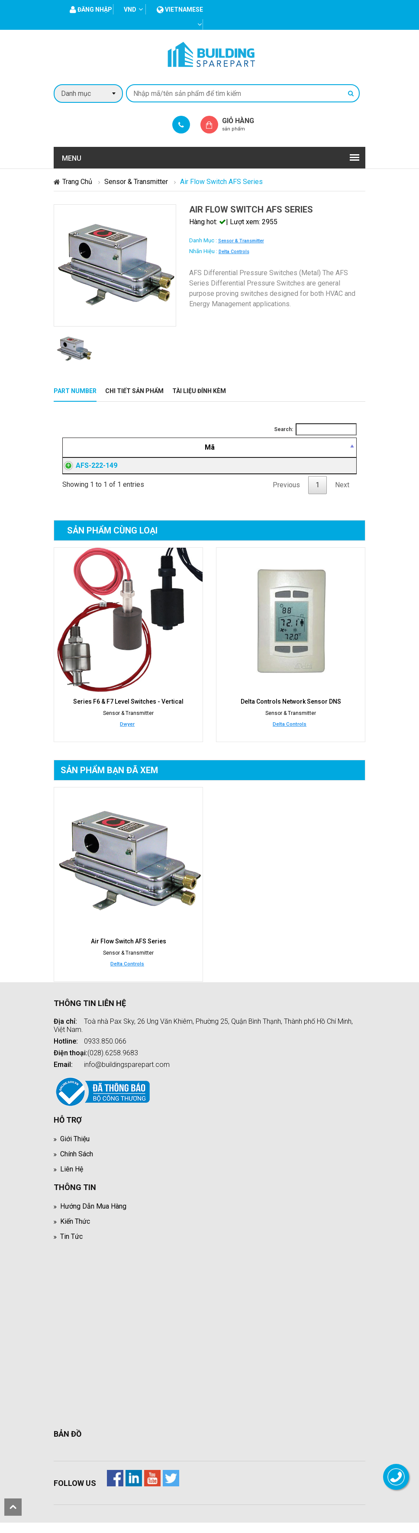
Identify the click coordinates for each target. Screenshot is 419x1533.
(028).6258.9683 (112, 1063)
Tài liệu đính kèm (199, 390)
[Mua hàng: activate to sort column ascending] (330, 447)
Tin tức (71, 1247)
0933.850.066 (105, 1051)
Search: (315, 429)
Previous (286, 495)
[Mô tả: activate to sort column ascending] (177, 447)
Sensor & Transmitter (136, 182)
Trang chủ (77, 182)
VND (130, 9)
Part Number (75, 390)
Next (342, 495)
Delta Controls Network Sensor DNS (291, 711)
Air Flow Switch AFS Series (128, 951)
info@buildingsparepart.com (127, 1075)
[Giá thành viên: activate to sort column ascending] (270, 447)
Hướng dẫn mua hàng (93, 1216)
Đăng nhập (270, 470)
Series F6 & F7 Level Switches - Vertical (128, 711)
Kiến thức (75, 1232)
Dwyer (127, 734)
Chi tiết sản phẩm (134, 390)
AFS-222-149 (88, 471)
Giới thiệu (75, 1149)
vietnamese (180, 9)
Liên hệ (71, 1179)
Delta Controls (234, 251)
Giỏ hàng (245, 124)
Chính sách (76, 1164)
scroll (13, 1507)
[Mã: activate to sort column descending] (90, 447)
